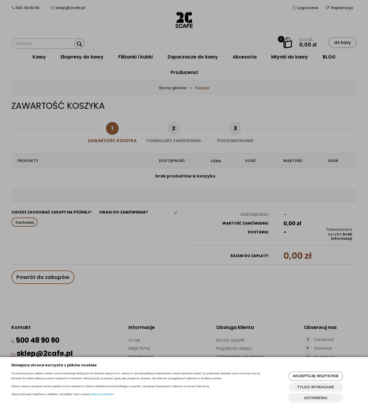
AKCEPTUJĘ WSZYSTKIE (316, 376)
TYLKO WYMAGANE (315, 387)
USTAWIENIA (316, 398)
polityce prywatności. (102, 394)
